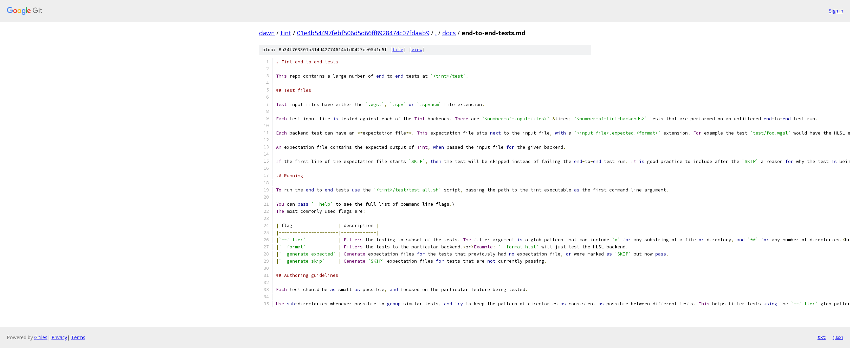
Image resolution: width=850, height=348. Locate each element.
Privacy (59, 337)
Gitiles (40, 337)
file (397, 50)
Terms (78, 337)
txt (821, 337)
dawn (267, 33)
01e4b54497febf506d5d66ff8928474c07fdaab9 (363, 33)
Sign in (836, 10)
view (416, 50)
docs (449, 33)
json (837, 337)
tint (285, 33)
